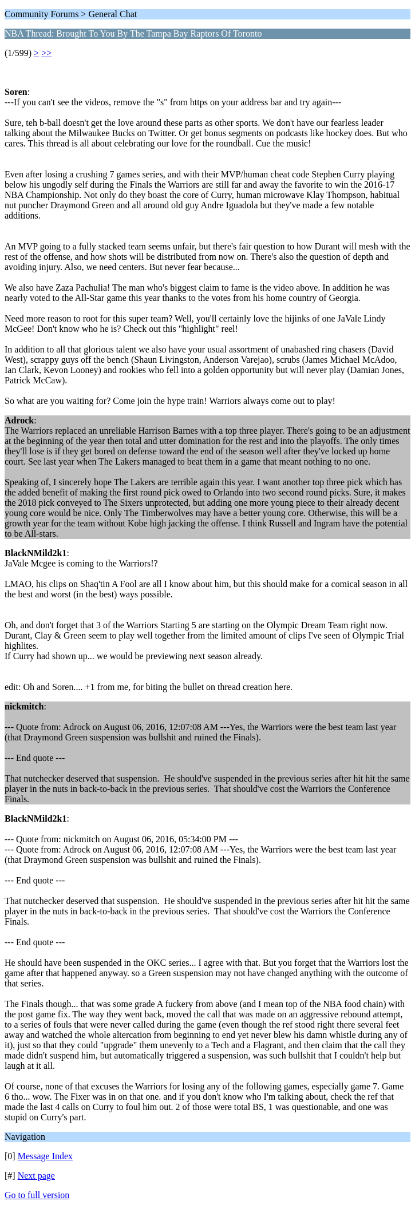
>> (46, 53)
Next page (36, 1175)
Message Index (45, 1156)
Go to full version (37, 1195)
